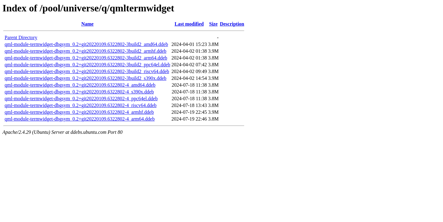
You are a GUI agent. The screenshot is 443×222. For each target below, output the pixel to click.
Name (87, 24)
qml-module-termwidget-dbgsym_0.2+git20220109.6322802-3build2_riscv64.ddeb (87, 71)
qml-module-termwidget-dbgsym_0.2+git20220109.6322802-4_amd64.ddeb (80, 85)
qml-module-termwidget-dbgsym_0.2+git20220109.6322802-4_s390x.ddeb (79, 91)
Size (213, 24)
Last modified (189, 24)
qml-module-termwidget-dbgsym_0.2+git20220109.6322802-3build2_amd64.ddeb (86, 44)
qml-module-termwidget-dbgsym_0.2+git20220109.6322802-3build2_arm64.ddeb (86, 57)
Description (232, 24)
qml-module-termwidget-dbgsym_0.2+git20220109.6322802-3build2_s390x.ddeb (85, 78)
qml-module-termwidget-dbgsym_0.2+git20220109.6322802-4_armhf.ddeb (79, 112)
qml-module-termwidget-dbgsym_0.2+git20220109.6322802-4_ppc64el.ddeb (81, 98)
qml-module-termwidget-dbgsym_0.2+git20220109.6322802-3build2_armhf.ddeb (85, 51)
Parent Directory (21, 37)
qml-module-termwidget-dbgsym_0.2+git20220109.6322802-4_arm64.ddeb (80, 118)
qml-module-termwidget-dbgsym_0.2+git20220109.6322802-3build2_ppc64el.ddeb (87, 64)
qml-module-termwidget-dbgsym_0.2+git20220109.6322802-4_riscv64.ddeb (81, 105)
